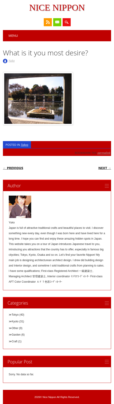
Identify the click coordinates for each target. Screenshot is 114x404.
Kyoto (15, 321)
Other (15, 328)
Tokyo (24, 145)
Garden (16, 334)
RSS (48, 22)
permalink (104, 153)
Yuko (12, 61)
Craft (15, 341)
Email (57, 22)
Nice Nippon (57, 7)
